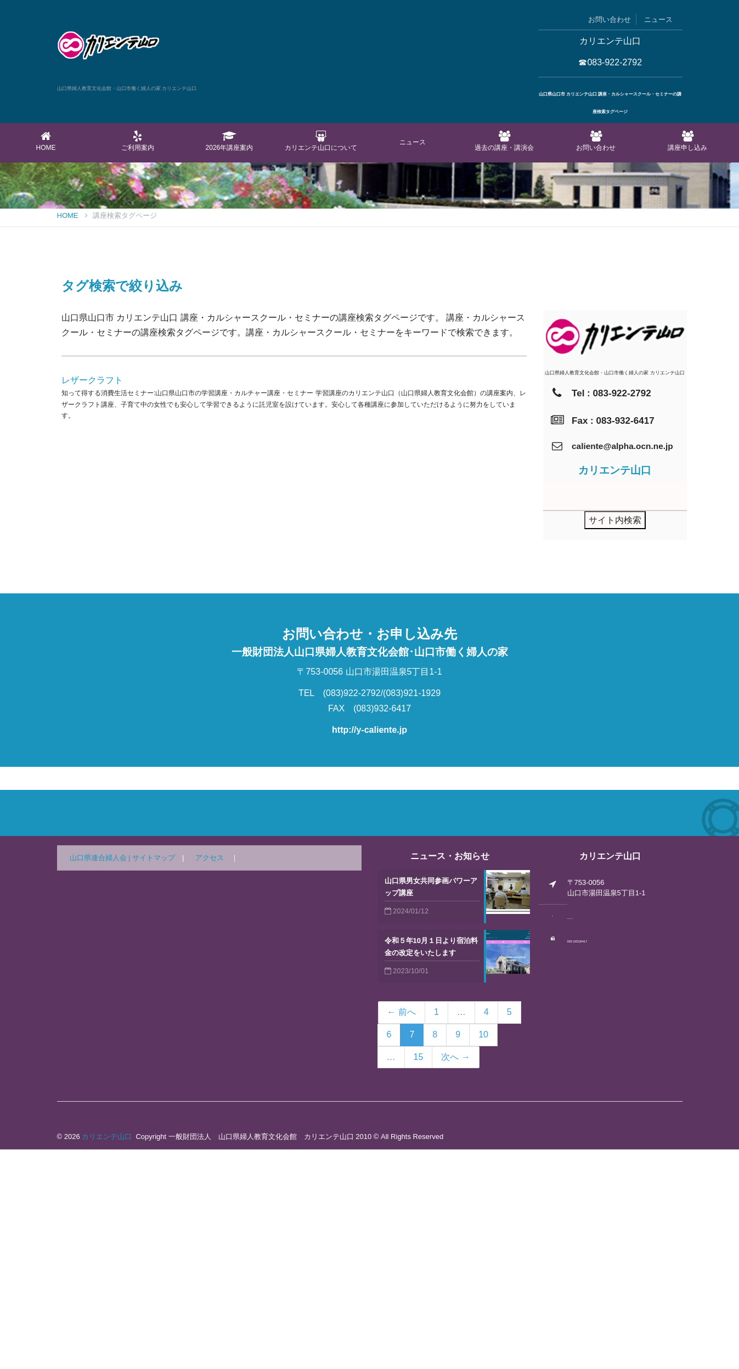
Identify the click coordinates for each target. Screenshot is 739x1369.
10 (483, 1254)
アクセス (209, 1077)
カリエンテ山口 (107, 1356)
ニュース (658, 19)
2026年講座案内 (229, 141)
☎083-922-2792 (610, 62)
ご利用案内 (137, 141)
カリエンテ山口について (320, 141)
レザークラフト (92, 599)
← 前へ (401, 1231)
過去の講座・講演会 (504, 141)
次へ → (455, 1276)
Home (46, 141)
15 (419, 1276)
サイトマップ (153, 1077)
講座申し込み (688, 141)
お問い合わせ (609, 19)
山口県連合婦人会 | (101, 1077)
